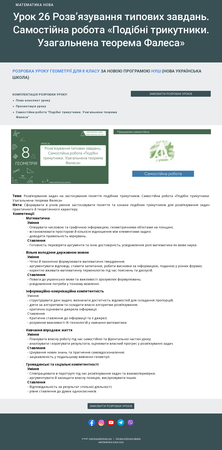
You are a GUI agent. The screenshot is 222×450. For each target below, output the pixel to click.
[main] (111, 31)
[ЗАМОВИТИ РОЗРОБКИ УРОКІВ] (171, 93)
